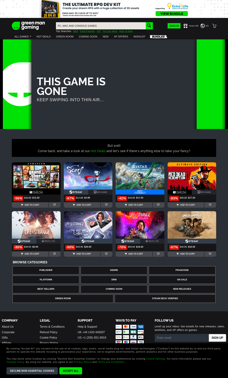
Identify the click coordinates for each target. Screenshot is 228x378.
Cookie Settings (155, 358)
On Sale (182, 279)
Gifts (5, 337)
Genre (114, 270)
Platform (46, 279)
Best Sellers (45, 289)
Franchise (182, 270)
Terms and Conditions (111, 361)
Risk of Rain (126, 31)
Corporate (8, 332)
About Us (8, 326)
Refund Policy (49, 332)
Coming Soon (114, 289)
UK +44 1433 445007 (91, 332)
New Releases (182, 289)
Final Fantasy (87, 31)
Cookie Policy (48, 337)
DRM (114, 279)
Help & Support (87, 326)
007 (99, 31)
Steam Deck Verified (165, 298)
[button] (23, 36)
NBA (75, 31)
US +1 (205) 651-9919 (92, 337)
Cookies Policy (15, 361)
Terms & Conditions (52, 326)
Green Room (63, 298)
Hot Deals (98, 150)
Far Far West (110, 31)
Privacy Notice (83, 361)
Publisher (46, 270)
